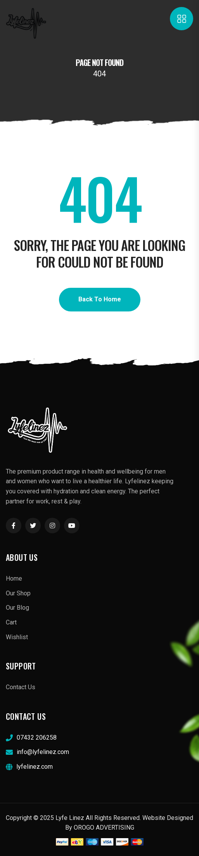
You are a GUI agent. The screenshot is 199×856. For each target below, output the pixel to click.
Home (14, 578)
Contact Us (20, 687)
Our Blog (17, 607)
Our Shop (18, 593)
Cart (11, 622)
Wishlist (17, 637)
